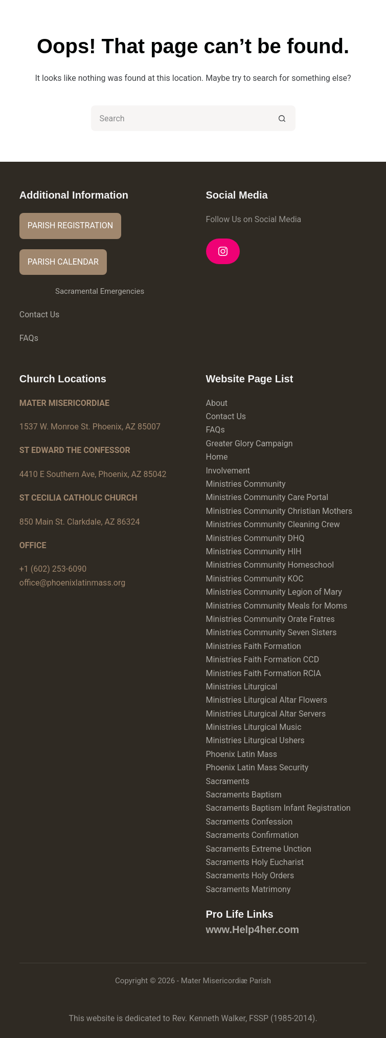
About (217, 403)
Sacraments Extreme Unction (258, 849)
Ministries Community (246, 484)
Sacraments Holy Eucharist (255, 862)
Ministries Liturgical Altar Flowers (266, 700)
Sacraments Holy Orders (250, 875)
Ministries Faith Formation (253, 646)
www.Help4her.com (253, 929)
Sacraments (227, 781)
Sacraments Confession (249, 822)
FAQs (28, 338)
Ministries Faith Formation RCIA (264, 673)
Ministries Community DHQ (255, 538)
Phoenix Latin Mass (242, 754)
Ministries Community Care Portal (267, 497)
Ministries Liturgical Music (254, 727)
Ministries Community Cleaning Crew (273, 524)
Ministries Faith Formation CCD (263, 659)
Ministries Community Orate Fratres (270, 619)
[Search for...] (180, 118)
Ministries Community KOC (255, 578)
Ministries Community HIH (254, 551)
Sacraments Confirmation (252, 835)
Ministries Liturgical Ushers (255, 740)
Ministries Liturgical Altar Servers (266, 714)
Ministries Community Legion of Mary (274, 592)
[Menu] (362, 18)
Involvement (228, 470)
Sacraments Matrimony (248, 889)
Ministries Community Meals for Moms (277, 606)
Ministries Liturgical (242, 686)
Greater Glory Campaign (249, 443)
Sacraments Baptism (244, 794)
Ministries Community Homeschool (270, 565)
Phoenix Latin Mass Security (257, 767)
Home (217, 457)
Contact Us (39, 314)
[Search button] (283, 118)
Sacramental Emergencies (99, 291)
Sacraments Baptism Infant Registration (278, 808)
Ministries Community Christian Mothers (279, 511)
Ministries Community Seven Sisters (271, 632)
